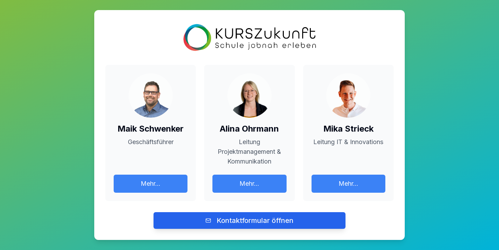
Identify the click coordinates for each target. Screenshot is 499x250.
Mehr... (150, 183)
